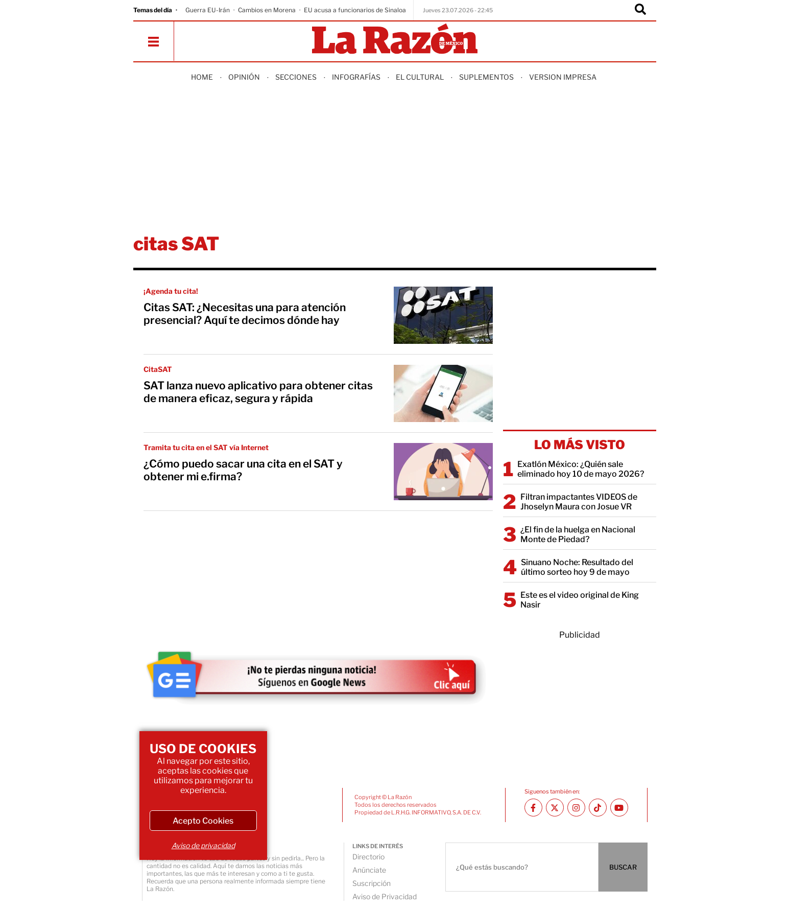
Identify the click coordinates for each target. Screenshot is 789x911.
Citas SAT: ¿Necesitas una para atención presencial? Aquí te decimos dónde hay (245, 313)
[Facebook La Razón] (533, 807)
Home (202, 77)
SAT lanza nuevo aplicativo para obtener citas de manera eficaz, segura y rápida (258, 392)
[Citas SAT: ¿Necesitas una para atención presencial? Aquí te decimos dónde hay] (443, 315)
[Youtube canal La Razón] (619, 807)
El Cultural (420, 77)
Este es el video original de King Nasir (579, 600)
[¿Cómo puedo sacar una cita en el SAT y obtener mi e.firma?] (443, 471)
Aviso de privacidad (203, 845)
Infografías (356, 77)
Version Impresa (562, 77)
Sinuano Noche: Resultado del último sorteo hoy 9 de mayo (577, 567)
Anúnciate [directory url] (369, 870)
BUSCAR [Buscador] (623, 867)
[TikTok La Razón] (598, 807)
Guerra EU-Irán (207, 10)
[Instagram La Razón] (576, 807)
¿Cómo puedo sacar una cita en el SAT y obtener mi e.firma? (243, 470)
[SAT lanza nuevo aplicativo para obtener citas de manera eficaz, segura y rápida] (443, 393)
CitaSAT (158, 369)
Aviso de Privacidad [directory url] (384, 896)
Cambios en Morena (267, 10)
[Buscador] (640, 10)
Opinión (244, 77)
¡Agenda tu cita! (171, 291)
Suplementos (486, 77)
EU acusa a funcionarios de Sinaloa (355, 10)
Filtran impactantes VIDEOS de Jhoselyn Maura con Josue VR (578, 501)
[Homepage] (394, 39)
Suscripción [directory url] (371, 883)
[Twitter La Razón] (555, 807)
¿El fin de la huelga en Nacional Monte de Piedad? (577, 534)
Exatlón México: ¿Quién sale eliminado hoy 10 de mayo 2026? (580, 469)
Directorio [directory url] (368, 856)
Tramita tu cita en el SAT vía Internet (206, 447)
